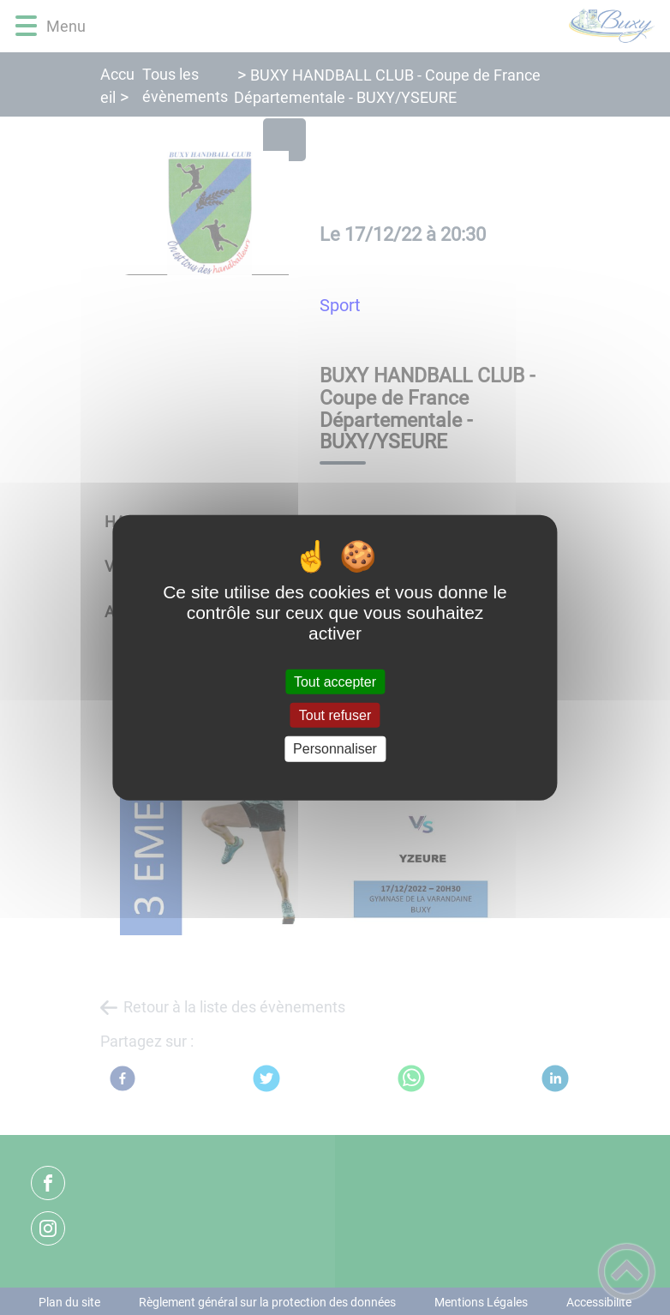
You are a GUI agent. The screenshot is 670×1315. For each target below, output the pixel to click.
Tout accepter (335, 682)
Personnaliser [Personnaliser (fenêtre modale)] (335, 749)
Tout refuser (335, 715)
